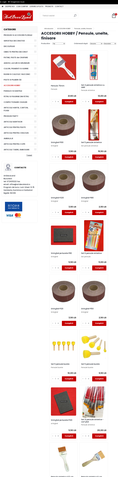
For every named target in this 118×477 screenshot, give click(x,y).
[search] (75, 16)
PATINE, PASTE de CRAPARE (16, 57)
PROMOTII (49, 6)
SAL (59, 468)
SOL (59, 471)
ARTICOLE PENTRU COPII (14, 144)
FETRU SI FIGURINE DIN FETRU (16, 96)
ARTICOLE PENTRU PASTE (15, 127)
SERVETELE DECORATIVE (14, 40)
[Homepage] (2, 6)
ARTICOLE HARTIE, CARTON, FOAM (16, 109)
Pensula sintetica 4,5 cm (103, 313)
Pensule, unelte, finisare (83, 28)
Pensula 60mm (100, 370)
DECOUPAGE (9, 46)
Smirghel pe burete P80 (52, 200)
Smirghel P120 (100, 200)
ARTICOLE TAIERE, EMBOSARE (16, 149)
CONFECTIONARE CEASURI (15, 102)
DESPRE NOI (10, 6)
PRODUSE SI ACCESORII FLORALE (18, 35)
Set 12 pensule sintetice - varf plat (77, 313)
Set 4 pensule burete (90, 427)
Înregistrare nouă (17, 2)
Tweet (29, 155)
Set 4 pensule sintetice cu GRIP (76, 86)
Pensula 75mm (50, 86)
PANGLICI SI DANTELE (13, 91)
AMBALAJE (8, 138)
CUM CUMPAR (22, 6)
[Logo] (17, 15)
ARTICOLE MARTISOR (13, 121)
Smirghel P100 (100, 86)
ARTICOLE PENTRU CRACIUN (16, 133)
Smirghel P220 (75, 143)
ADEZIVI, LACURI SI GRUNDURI (17, 63)
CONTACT (59, 6)
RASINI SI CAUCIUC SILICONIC (17, 74)
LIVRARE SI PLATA (36, 6)
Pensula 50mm (63, 427)
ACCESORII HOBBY (12, 85)
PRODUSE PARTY (11, 116)
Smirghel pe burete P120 (52, 313)
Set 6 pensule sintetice (75, 200)
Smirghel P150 (50, 257)
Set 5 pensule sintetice (50, 143)
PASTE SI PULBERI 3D (12, 79)
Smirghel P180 (100, 143)
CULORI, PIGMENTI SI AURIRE (16, 68)
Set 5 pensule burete (78, 257)
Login (4, 2)
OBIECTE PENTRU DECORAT (16, 52)
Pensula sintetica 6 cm (52, 370)
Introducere (48, 28)
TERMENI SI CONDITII (59, 460)
